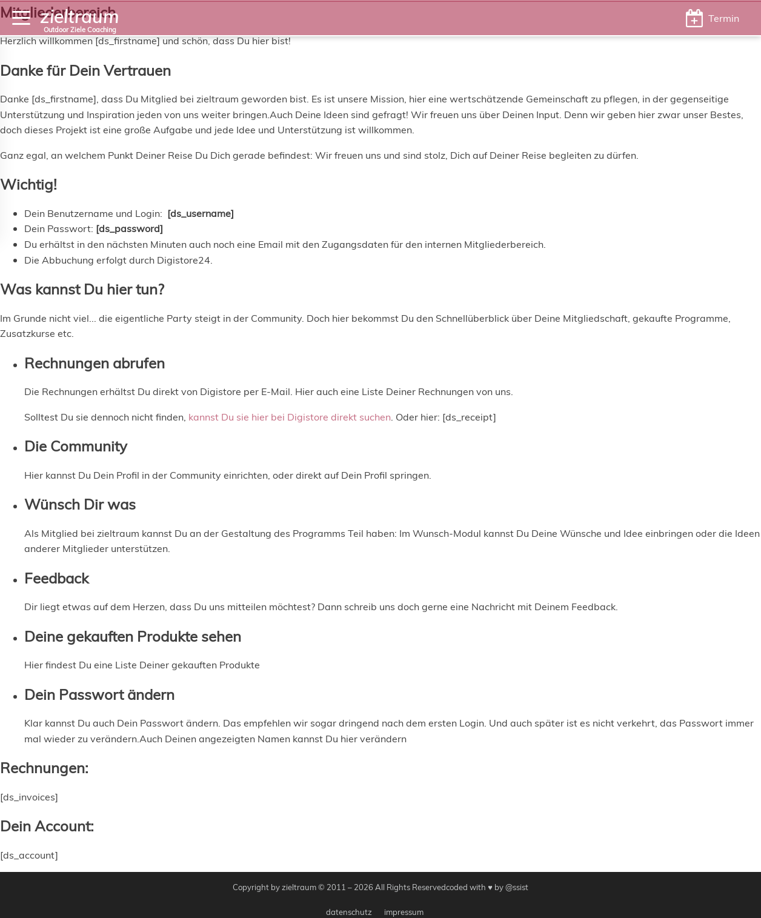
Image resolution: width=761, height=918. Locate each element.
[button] (712, 18)
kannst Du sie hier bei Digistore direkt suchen (289, 416)
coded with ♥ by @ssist (487, 887)
